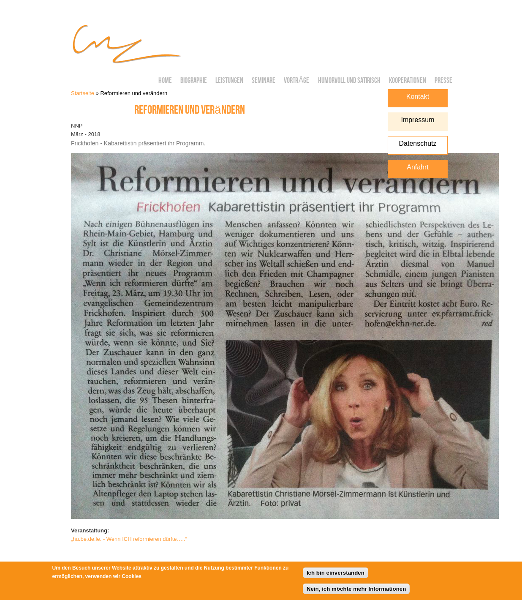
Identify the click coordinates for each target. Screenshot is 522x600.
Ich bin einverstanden (335, 575)
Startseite (82, 93)
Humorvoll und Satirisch (349, 80)
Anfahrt (418, 167)
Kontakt (417, 96)
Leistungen (229, 80)
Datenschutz (418, 143)
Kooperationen (407, 80)
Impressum (417, 119)
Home (165, 80)
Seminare (263, 80)
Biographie (193, 80)
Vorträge (296, 80)
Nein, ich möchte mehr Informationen (356, 591)
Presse (443, 80)
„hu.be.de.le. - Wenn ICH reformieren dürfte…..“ (129, 539)
